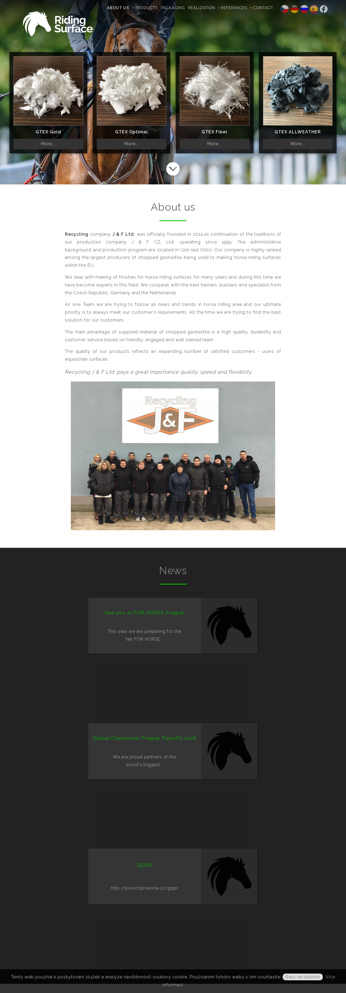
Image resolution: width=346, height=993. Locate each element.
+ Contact (266, 8)
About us (123, 8)
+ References (237, 8)
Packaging (178, 8)
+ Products (150, 8)
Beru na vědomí (302, 977)
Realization (206, 8)
